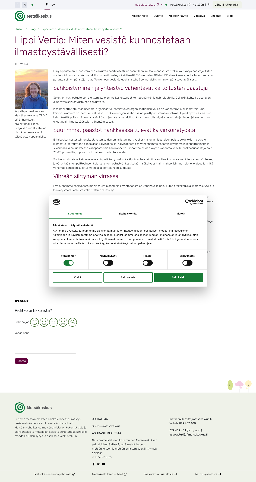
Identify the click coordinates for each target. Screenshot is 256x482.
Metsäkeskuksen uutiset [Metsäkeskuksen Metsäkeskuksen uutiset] (113, 474)
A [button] (17, 4)
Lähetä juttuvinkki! (227, 4)
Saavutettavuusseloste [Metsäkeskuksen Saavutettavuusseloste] (161, 474)
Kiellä (77, 277)
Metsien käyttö (178, 15)
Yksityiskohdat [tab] (128, 213)
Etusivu (19, 29)
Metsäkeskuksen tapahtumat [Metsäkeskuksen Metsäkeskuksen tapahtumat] (59, 474)
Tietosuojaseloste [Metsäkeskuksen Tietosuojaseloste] (208, 474)
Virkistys (199, 15)
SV (53, 4)
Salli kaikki (178, 277)
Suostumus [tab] (75, 213)
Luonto (158, 15)
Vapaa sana (22, 333)
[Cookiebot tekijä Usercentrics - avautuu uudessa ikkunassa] (187, 202)
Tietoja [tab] (180, 213)
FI (47, 4)
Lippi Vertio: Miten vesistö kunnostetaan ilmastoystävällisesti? (82, 29)
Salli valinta (128, 277)
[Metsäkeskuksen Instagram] (99, 464)
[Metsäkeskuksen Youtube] (104, 464)
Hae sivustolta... (147, 4)
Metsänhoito (140, 15)
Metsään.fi (201, 4)
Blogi (230, 15)
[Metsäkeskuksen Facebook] (94, 464)
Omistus (215, 15)
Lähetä (21, 361)
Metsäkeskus (180, 4)
